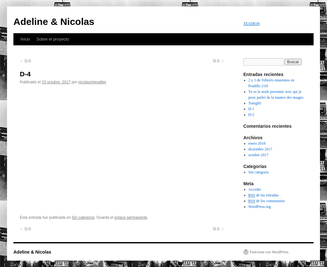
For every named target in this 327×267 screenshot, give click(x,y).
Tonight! (255, 103)
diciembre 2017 (260, 149)
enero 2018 (257, 143)
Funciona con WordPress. (269, 252)
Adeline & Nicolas (53, 21)
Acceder (254, 189)
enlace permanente (130, 217)
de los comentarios (266, 201)
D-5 (25, 61)
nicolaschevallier (92, 82)
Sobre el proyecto (52, 39)
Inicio (25, 39)
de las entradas (263, 195)
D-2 (251, 114)
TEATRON (251, 23)
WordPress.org (259, 206)
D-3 (218, 61)
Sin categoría (83, 217)
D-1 (251, 109)
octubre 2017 (258, 155)
